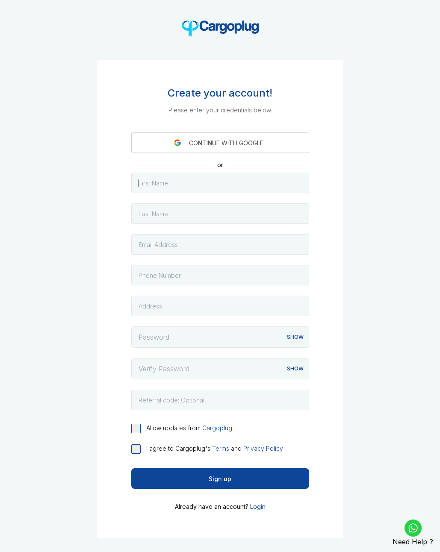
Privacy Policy (263, 448)
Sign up (220, 478)
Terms (220, 448)
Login (258, 506)
